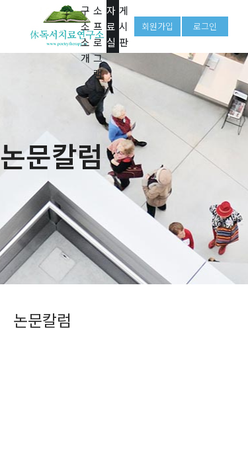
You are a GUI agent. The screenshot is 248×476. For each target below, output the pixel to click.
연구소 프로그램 (98, 26)
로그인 (205, 26)
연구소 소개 (85, 26)
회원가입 (157, 26)
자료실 (111, 26)
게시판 (123, 26)
